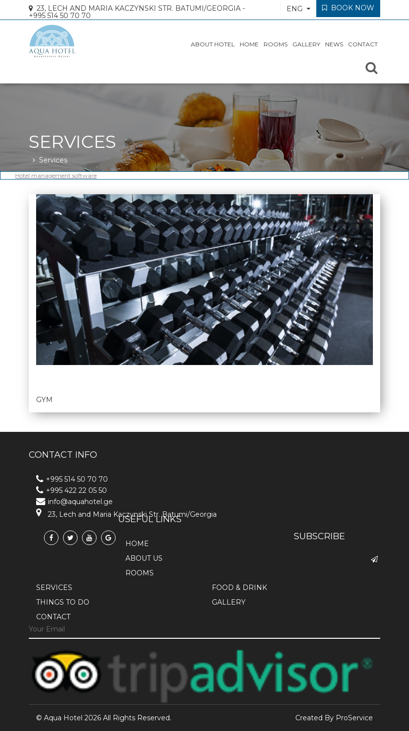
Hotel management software (56, 175)
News (334, 47)
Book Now (348, 7)
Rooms (275, 47)
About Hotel (213, 47)
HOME (249, 47)
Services (53, 160)
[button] (298, 8)
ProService (354, 717)
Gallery (306, 47)
